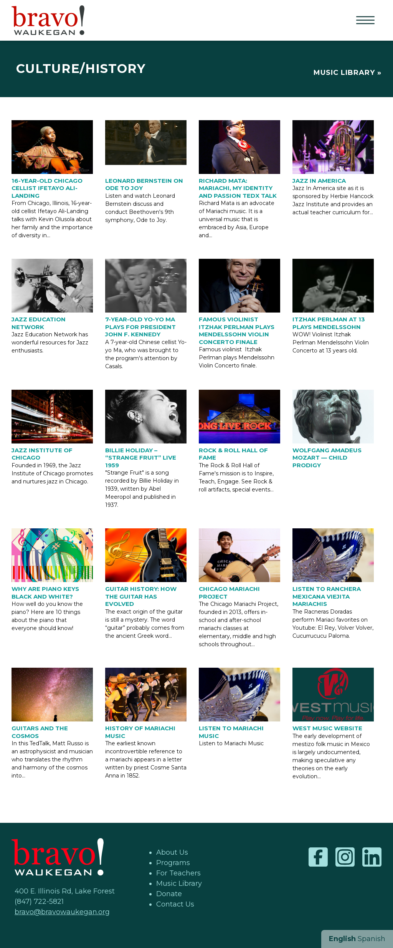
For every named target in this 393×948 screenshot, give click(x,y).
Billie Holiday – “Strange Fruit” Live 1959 (140, 458)
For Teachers (178, 873)
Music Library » (347, 72)
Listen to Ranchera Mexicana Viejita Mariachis (326, 596)
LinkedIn (371, 857)
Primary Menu (366, 20)
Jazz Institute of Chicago (42, 454)
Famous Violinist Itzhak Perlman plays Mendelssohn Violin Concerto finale (236, 331)
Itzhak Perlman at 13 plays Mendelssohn (328, 323)
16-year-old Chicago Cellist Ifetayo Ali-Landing (47, 188)
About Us (172, 852)
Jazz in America (319, 180)
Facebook (318, 857)
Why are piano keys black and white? (45, 592)
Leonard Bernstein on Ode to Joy (144, 184)
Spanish (371, 939)
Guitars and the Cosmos (40, 732)
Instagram (345, 857)
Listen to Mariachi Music (231, 732)
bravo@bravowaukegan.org (62, 912)
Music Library (179, 883)
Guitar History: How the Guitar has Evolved (141, 596)
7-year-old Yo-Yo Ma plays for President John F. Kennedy (140, 327)
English (342, 939)
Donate (169, 894)
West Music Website (327, 728)
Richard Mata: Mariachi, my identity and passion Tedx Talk (238, 188)
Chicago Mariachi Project (229, 592)
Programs (173, 863)
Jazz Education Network (39, 323)
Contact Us (175, 904)
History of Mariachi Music (140, 732)
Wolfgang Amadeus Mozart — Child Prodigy (327, 458)
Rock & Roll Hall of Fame (233, 454)
